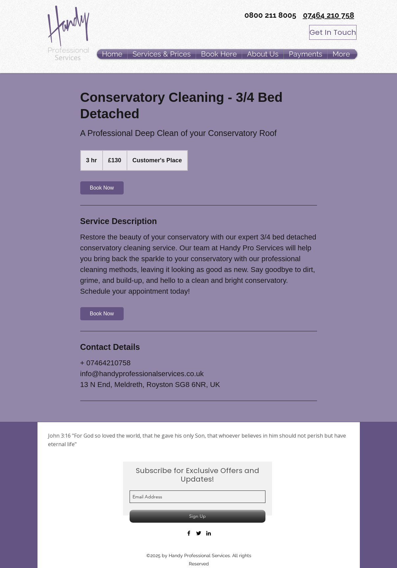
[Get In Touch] (333, 32)
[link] (102, 187)
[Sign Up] (197, 516)
